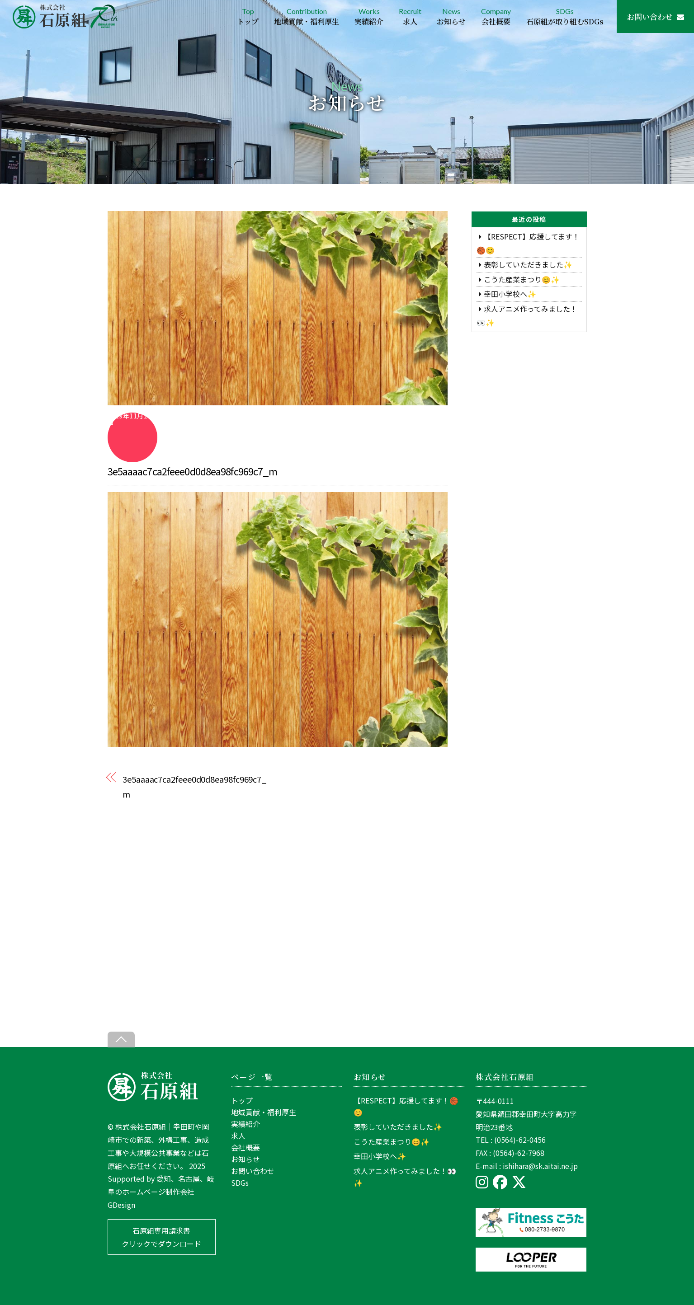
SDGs (565, 16)
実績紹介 (245, 1123)
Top (248, 16)
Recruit (410, 16)
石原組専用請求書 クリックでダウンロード (161, 1237)
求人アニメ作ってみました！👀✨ (405, 1176)
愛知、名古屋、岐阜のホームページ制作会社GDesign (161, 1191)
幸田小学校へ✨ (510, 293)
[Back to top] (121, 1039)
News (451, 16)
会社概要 (245, 1147)
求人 (238, 1135)
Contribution (306, 16)
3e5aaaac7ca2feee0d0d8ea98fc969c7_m (193, 471)
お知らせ (245, 1159)
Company (496, 16)
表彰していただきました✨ (528, 264)
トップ (242, 1100)
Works (368, 16)
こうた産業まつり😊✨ (522, 279)
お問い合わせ (655, 16)
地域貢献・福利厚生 (263, 1112)
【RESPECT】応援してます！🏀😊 (406, 1106)
